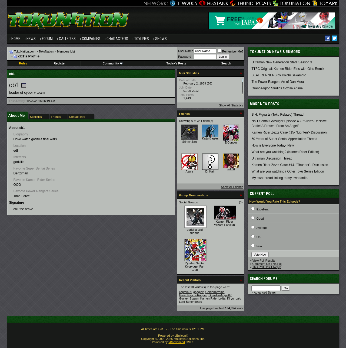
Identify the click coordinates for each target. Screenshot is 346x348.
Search (226, 63)
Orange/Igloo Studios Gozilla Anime (276, 88)
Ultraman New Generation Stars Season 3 (281, 62)
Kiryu (230, 298)
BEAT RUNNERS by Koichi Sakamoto (278, 75)
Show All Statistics (231, 105)
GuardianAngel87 (220, 295)
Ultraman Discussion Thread (271, 158)
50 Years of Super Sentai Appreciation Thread (284, 139)
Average (262, 227)
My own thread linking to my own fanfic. (279, 178)
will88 (231, 169)
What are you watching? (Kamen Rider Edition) (285, 152)
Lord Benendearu (190, 301)
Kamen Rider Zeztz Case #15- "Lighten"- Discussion (289, 132)
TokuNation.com (24, 51)
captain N (185, 292)
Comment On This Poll (267, 263)
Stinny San (189, 141)
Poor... (261, 246)
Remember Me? (231, 51)
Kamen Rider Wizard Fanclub (224, 223)
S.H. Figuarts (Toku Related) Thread (277, 114)
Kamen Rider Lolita (213, 298)
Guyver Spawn (188, 298)
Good (260, 218)
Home (15, 39)
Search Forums (264, 279)
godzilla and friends (195, 231)
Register (60, 63)
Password (184, 56)
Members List (66, 51)
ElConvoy (231, 142)
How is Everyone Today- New (272, 145)
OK (259, 237)
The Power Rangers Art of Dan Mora (277, 82)
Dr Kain (210, 171)
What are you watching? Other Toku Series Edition (287, 171)
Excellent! (263, 209)
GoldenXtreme (215, 292)
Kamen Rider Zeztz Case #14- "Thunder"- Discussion (289, 165)
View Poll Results (263, 260)
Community (112, 63)
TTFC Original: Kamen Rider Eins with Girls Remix (287, 69)
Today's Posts (176, 63)
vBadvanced (176, 342)
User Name (185, 51)
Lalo (238, 298)
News (31, 39)
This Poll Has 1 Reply (266, 267)
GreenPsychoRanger (193, 295)
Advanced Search (265, 292)
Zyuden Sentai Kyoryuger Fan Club (194, 266)
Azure (190, 171)
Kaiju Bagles (210, 138)
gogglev (198, 292)
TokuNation (46, 51)
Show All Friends (232, 186)
